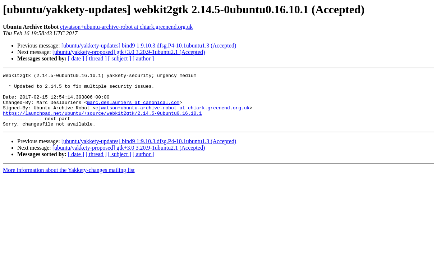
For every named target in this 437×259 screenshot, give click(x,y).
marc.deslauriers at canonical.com (133, 108)
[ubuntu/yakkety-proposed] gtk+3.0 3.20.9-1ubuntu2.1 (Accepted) (128, 52)
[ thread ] (96, 58)
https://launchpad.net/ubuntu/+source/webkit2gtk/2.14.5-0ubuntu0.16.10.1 (102, 121)
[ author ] (143, 58)
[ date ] (76, 58)
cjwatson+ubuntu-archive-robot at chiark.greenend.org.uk (126, 27)
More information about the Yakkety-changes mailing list (69, 181)
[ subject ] (119, 58)
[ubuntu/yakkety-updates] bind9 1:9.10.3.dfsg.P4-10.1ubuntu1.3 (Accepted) (148, 45)
